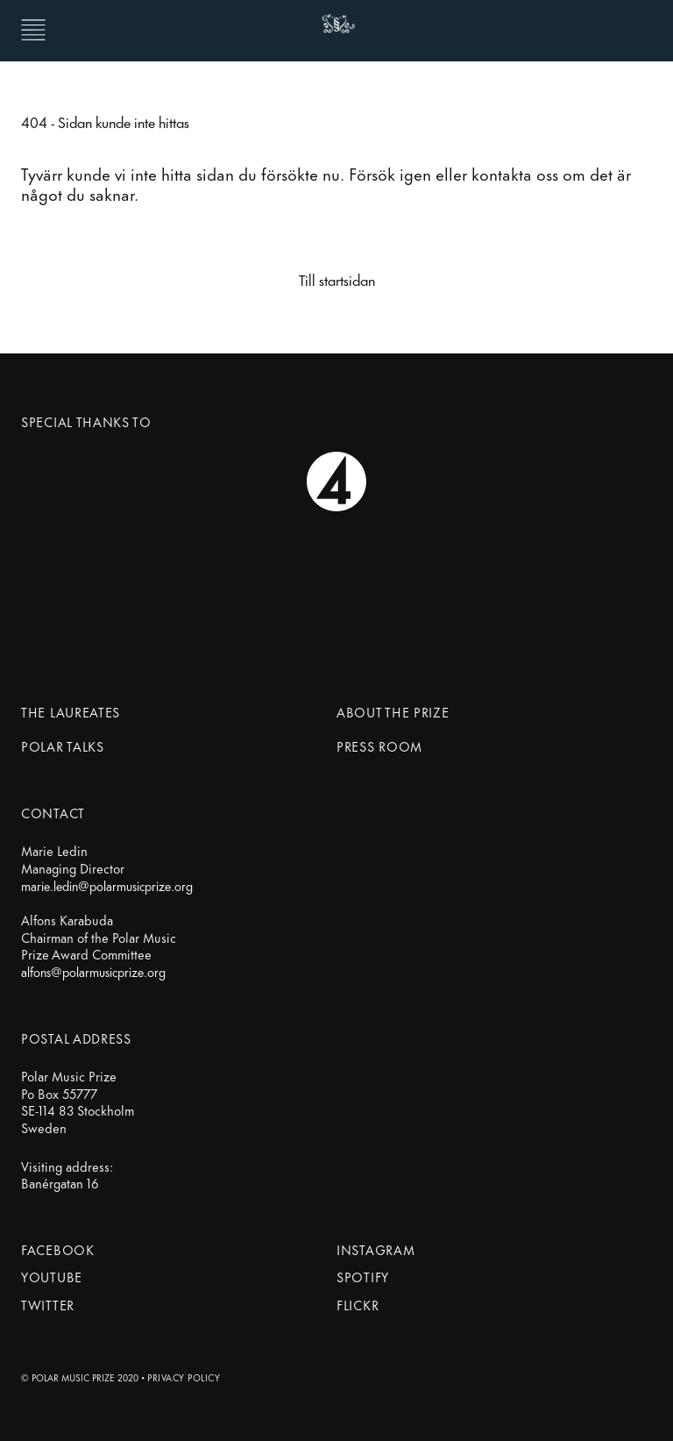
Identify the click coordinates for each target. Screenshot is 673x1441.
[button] (33, 29)
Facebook (58, 1249)
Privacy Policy (183, 1377)
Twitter (47, 1305)
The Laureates (70, 712)
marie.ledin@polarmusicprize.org (107, 886)
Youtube (51, 1276)
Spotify (362, 1276)
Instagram (375, 1249)
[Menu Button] (47, 29)
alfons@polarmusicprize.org (93, 972)
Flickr (357, 1305)
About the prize (393, 712)
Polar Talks (62, 746)
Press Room (379, 746)
